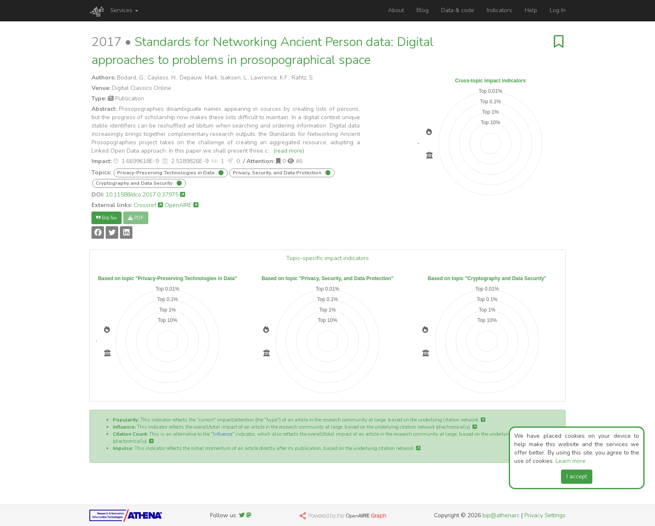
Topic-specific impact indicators (327, 258)
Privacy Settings (545, 515)
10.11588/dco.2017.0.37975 (145, 195)
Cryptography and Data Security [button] (135, 183)
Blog (422, 10)
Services (124, 10)
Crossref (148, 205)
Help (531, 10)
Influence (222, 434)
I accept (576, 476)
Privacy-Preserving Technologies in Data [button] (166, 172)
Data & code (457, 10)
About (396, 10)
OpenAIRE (181, 205)
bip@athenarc (501, 515)
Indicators (499, 10)
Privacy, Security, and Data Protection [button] (277, 172)
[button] (115, 161)
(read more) (288, 151)
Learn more (571, 461)
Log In (558, 10)
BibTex (106, 217)
